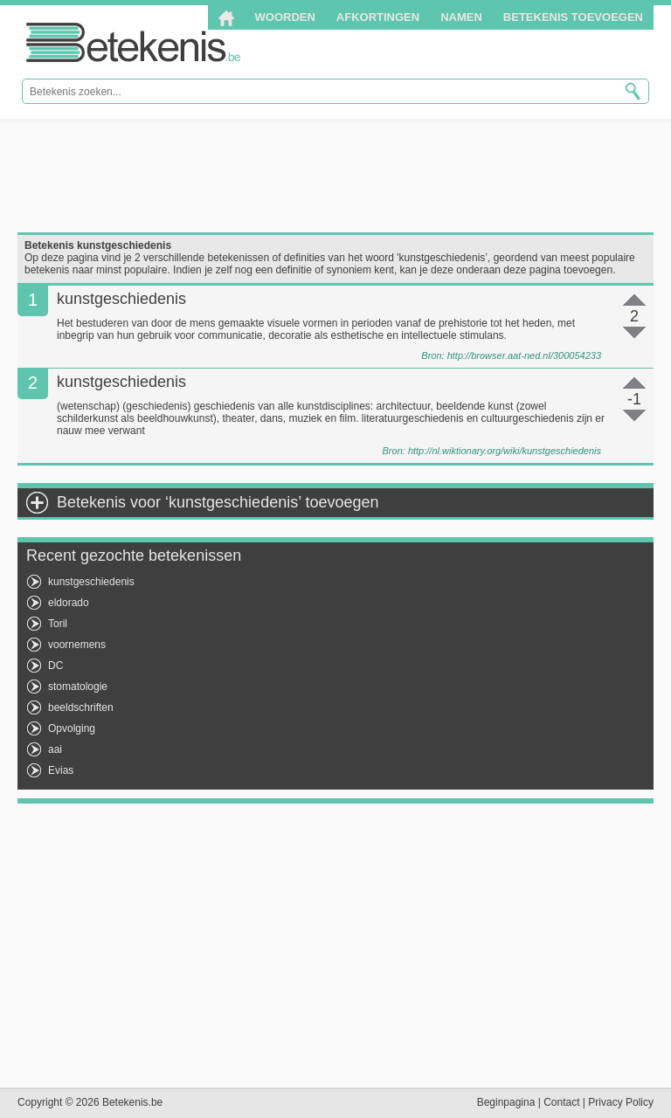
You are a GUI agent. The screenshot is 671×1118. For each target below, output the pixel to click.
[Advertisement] (335, 175)
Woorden (285, 17)
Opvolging (71, 728)
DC (55, 665)
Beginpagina (506, 1102)
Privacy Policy (621, 1102)
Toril (57, 624)
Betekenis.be (133, 42)
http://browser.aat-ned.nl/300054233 (524, 355)
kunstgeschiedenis (91, 582)
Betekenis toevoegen (573, 17)
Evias (60, 770)
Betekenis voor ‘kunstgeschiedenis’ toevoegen (218, 502)
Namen (461, 17)
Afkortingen (377, 17)
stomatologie (77, 686)
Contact (561, 1102)
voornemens (77, 644)
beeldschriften (81, 707)
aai (55, 749)
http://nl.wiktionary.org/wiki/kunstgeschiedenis (504, 450)
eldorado (68, 603)
